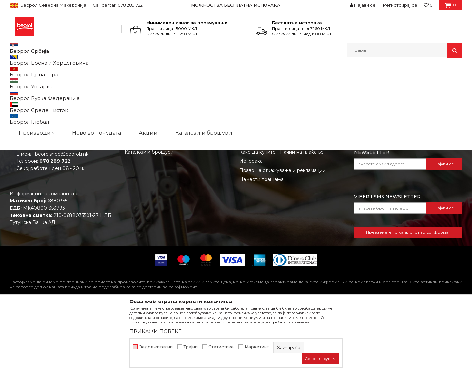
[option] (236, 5)
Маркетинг (257, 346)
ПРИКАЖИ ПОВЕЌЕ (155, 331)
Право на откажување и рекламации (282, 238)
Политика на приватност (268, 210)
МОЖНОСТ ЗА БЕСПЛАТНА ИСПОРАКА (235, 5)
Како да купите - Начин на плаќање (281, 219)
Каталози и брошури (149, 219)
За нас (132, 192)
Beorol (16, 71)
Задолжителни (156, 346)
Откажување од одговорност (273, 201)
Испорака (251, 229)
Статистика (221, 346)
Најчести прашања (261, 247)
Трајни (191, 346)
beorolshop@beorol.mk (61, 221)
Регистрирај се (400, 5)
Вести (132, 201)
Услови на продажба (263, 192)
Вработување (141, 210)
